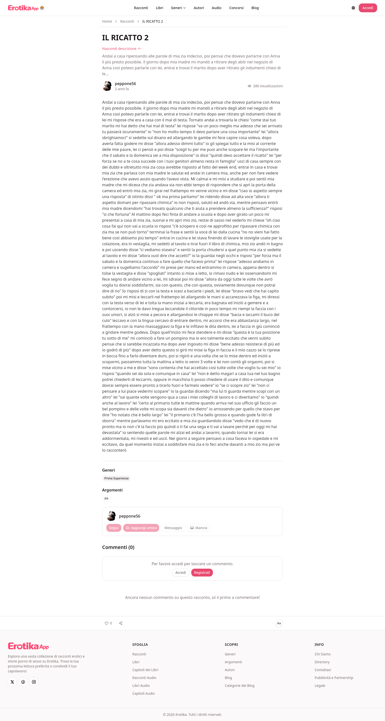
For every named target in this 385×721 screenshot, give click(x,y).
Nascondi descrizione (121, 48)
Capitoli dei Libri (145, 669)
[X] (12, 682)
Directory (322, 662)
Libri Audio (141, 685)
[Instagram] (33, 682)
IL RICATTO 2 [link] (152, 21)
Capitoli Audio (143, 693)
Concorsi (236, 7)
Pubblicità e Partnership (334, 677)
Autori (199, 7)
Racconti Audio (144, 677)
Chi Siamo (322, 654)
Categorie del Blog (239, 685)
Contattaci (323, 669)
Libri (159, 7)
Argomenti (233, 662)
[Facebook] (23, 682)
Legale (320, 685)
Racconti (141, 7)
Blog (255, 7)
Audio (216, 7)
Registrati (202, 572)
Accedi (368, 7)
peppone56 (125, 83)
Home (107, 21)
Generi (178, 7)
